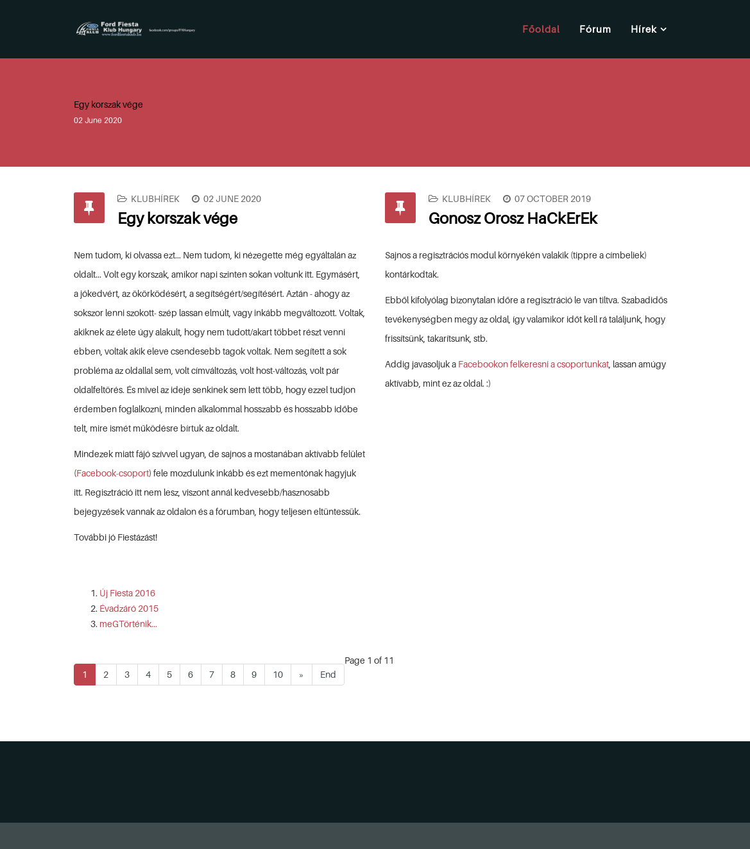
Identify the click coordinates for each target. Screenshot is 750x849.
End (328, 674)
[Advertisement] (402, 779)
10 (278, 674)
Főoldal (541, 29)
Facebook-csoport (112, 472)
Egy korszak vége (177, 218)
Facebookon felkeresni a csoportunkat (533, 363)
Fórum (595, 29)
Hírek (644, 29)
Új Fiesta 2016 (127, 592)
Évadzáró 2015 (128, 608)
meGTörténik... (128, 623)
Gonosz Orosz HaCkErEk (513, 218)
